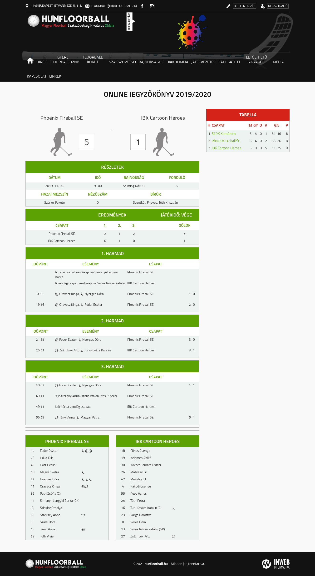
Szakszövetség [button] (123, 62)
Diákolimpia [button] (177, 62)
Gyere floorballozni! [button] (63, 60)
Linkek (55, 77)
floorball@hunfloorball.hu (111, 6)
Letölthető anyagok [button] (256, 60)
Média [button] (278, 62)
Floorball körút (93, 60)
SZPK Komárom (224, 134)
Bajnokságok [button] (151, 62)
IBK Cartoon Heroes (226, 148)
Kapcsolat (36, 77)
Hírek (41, 62)
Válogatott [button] (229, 62)
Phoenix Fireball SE (226, 141)
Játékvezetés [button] (203, 62)
